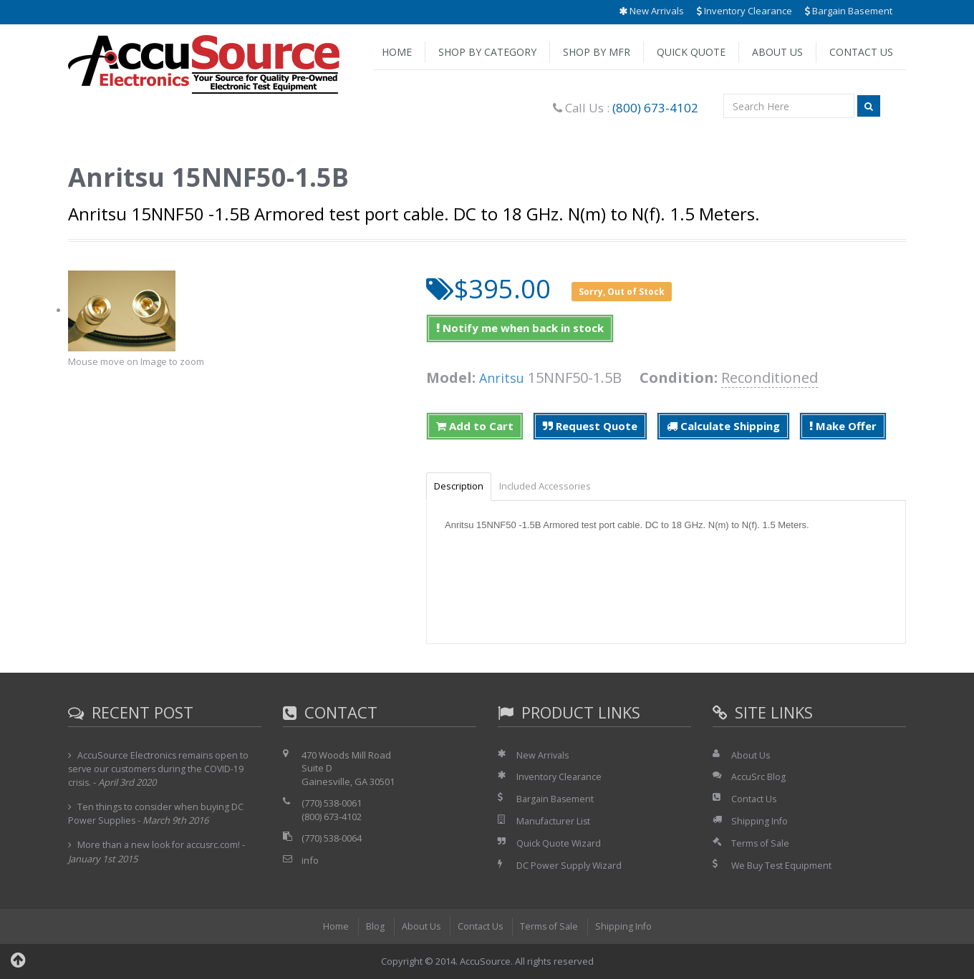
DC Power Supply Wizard (570, 865)
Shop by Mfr (596, 52)
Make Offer (843, 426)
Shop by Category (487, 52)
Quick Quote (691, 52)
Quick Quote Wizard (559, 843)
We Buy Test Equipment (782, 865)
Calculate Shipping (723, 426)
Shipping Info (760, 822)
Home (397, 52)
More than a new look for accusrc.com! (160, 845)
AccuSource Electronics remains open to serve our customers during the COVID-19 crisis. (159, 770)
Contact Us (861, 52)
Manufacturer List (554, 822)
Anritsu (504, 377)
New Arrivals (651, 10)
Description (462, 486)
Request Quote (590, 426)
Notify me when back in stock (520, 328)
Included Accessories (556, 486)
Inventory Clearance (744, 10)
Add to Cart (474, 426)
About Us (777, 52)
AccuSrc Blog (758, 777)
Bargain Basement (848, 10)
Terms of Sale (761, 843)
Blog (372, 926)
